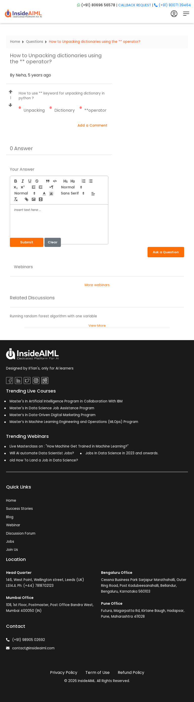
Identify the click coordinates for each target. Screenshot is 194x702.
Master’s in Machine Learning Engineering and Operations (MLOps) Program (74, 421)
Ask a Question (166, 252)
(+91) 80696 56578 (97, 5)
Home (15, 41)
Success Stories (19, 508)
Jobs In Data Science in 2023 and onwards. (121, 453)
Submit (26, 242)
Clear (53, 242)
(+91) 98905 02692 (25, 639)
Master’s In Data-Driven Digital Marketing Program (52, 415)
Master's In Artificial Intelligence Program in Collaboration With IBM (66, 401)
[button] (71, 187)
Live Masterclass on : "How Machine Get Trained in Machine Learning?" (69, 446)
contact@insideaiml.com (30, 648)
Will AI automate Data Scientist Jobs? (42, 453)
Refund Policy (131, 672)
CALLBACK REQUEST (134, 5)
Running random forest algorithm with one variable (53, 316)
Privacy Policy (63, 672)
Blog (9, 517)
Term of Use (97, 672)
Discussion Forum (20, 533)
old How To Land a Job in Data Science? (44, 460)
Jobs (10, 541)
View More (97, 325)
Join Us (12, 549)
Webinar (13, 525)
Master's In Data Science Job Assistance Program (52, 408)
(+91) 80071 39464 (172, 5)
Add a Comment (92, 125)
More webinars (97, 285)
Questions (34, 41)
